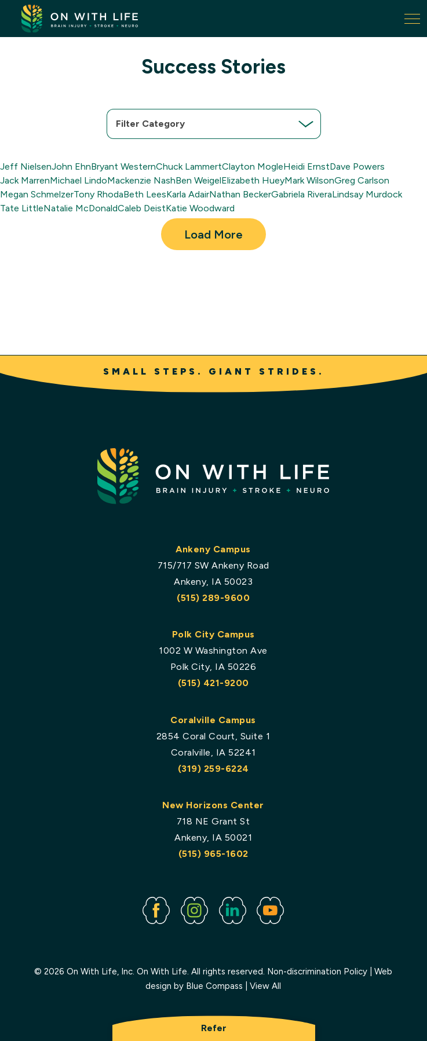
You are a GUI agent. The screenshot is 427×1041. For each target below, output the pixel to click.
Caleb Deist (142, 208)
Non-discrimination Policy (318, 971)
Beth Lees (144, 194)
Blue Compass (215, 986)
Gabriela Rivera (301, 194)
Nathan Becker (240, 194)
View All (266, 986)
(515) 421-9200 (213, 682)
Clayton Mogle (252, 166)
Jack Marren (25, 180)
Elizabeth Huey (252, 180)
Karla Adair (187, 194)
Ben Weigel (198, 180)
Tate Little (21, 208)
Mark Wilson (309, 180)
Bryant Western (123, 166)
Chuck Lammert (189, 166)
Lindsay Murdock (367, 194)
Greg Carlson (361, 180)
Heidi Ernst (306, 166)
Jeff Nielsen (26, 166)
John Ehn (71, 166)
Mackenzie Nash (141, 180)
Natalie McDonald (80, 208)
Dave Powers (357, 166)
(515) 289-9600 (213, 597)
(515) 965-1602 (213, 853)
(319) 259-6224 (213, 768)
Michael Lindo (78, 180)
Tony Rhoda (98, 194)
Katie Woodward (200, 208)
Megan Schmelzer (37, 194)
